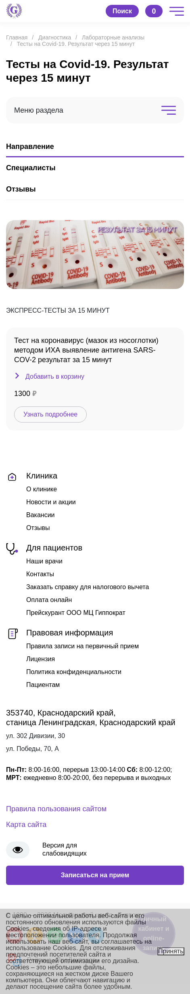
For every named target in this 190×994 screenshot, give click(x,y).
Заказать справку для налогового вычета (87, 587)
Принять (171, 951)
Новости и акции (51, 502)
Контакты (40, 574)
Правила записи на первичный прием (82, 646)
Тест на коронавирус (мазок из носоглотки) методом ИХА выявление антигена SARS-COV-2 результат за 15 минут (86, 350)
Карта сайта (26, 825)
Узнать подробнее (50, 414)
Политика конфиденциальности (73, 671)
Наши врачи (44, 561)
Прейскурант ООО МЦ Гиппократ (75, 612)
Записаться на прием (95, 875)
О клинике (41, 489)
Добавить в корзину (54, 376)
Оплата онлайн (49, 599)
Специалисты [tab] (31, 168)
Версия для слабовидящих (64, 849)
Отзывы (38, 527)
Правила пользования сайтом (56, 809)
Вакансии (40, 514)
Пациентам (43, 684)
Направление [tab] (30, 146)
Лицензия (40, 659)
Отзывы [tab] (21, 189)
